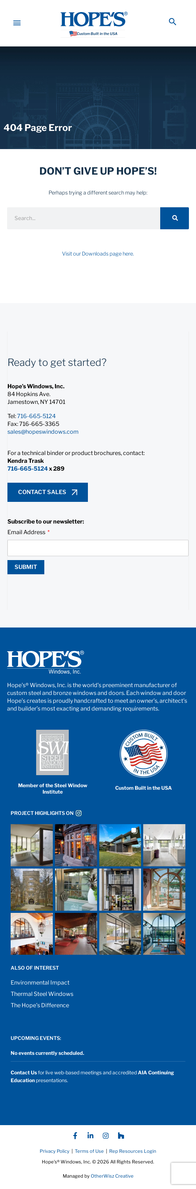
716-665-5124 (36, 422)
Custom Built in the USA (143, 794)
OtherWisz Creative (112, 1182)
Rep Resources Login (132, 1157)
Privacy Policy (54, 1157)
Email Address (26, 538)
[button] (173, 24)
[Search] (174, 224)
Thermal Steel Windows (42, 1000)
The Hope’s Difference (40, 1011)
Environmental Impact (40, 988)
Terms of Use (89, 1157)
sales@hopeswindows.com (43, 437)
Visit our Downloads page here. (98, 260)
